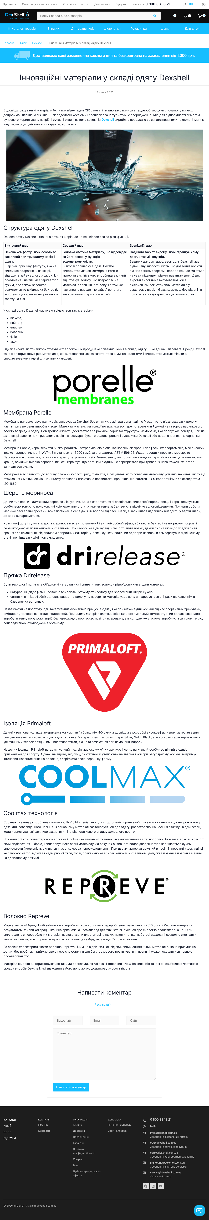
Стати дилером (117, 1130)
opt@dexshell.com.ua (163, 1142)
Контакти (44, 1130)
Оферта (77, 1159)
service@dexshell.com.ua (165, 1172)
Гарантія (78, 1143)
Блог (7, 1132)
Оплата (77, 1124)
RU (191, 4)
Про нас (43, 1124)
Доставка (79, 1130)
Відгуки (9, 1138)
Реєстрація (103, 1004)
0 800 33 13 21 (157, 4)
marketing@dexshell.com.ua (167, 1162)
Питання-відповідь (119, 1124)
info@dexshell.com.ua (163, 1132)
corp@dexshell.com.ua (164, 1152)
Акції (7, 1126)
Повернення (81, 1137)
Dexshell (107, 119)
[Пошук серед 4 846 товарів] (94, 16)
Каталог (10, 1119)
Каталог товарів (22, 28)
